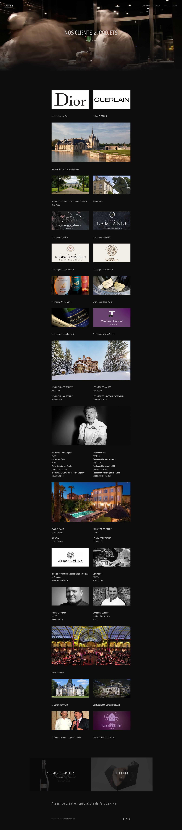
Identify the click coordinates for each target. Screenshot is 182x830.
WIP (165, 5)
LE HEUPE (122, 774)
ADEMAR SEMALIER (60, 774)
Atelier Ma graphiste (69, 818)
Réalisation (146, 5)
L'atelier (157, 5)
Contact (174, 5)
